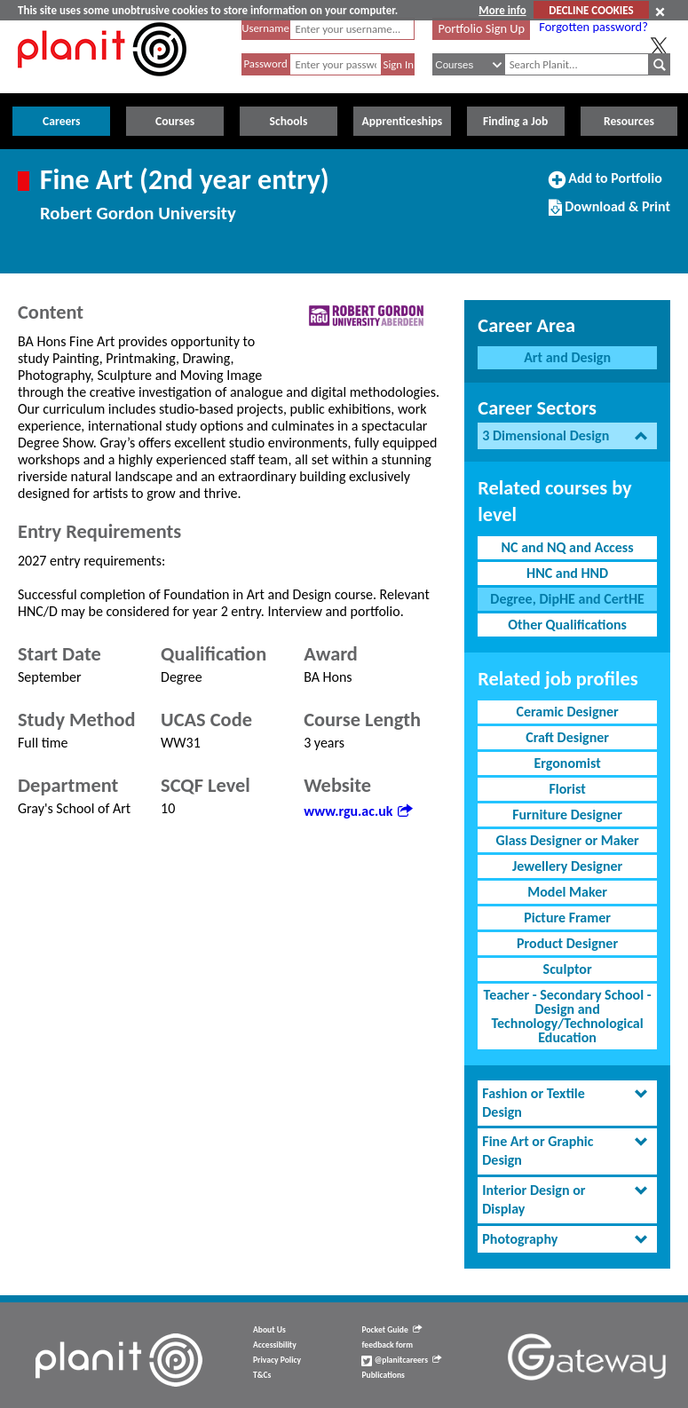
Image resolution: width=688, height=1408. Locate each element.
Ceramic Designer (567, 711)
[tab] (567, 436)
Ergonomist (567, 763)
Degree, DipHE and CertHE (567, 598)
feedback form (387, 1345)
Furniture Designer (567, 814)
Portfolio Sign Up (482, 28)
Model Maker (567, 891)
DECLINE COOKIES (591, 10)
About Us (269, 1330)
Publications (382, 1375)
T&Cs (262, 1375)
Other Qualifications (567, 624)
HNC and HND (567, 573)
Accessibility (275, 1345)
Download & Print (609, 214)
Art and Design (567, 357)
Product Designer (567, 943)
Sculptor (567, 969)
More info (502, 10)
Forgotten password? (593, 27)
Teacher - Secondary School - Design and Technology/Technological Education (568, 1016)
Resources (629, 121)
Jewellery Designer (567, 866)
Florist (567, 788)
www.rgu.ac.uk (357, 811)
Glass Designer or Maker (567, 840)
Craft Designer (567, 737)
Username (265, 28)
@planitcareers (401, 1360)
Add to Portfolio (605, 185)
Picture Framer (567, 917)
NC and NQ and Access (568, 547)
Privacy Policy (277, 1360)
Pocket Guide (391, 1330)
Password (265, 63)
